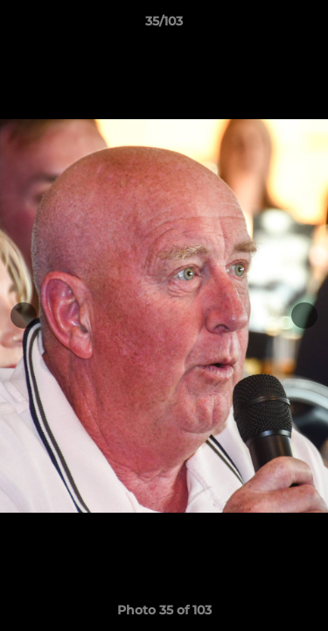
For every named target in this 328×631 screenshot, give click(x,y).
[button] (307, 25)
